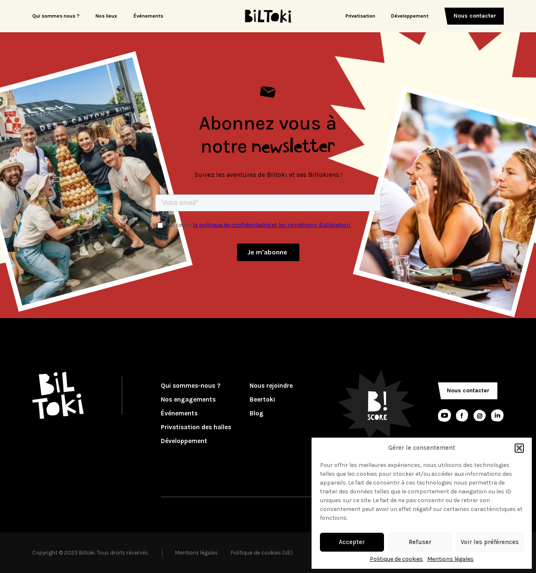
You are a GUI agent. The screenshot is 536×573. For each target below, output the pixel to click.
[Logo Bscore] (376, 403)
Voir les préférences (490, 542)
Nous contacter (475, 15)
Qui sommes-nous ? (191, 385)
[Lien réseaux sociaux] (444, 415)
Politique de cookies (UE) (262, 553)
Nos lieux (106, 16)
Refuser (420, 542)
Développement (409, 16)
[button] (519, 448)
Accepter (352, 542)
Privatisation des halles (196, 427)
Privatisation (360, 16)
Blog (256, 413)
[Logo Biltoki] (268, 16)
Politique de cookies (396, 559)
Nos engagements (188, 399)
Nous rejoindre (271, 385)
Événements (148, 16)
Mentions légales (450, 559)
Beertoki (262, 399)
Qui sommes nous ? (56, 16)
